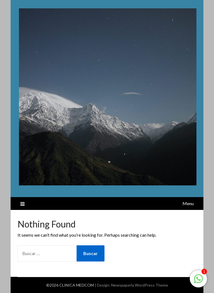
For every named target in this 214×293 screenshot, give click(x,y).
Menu (188, 203)
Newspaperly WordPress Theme (139, 285)
